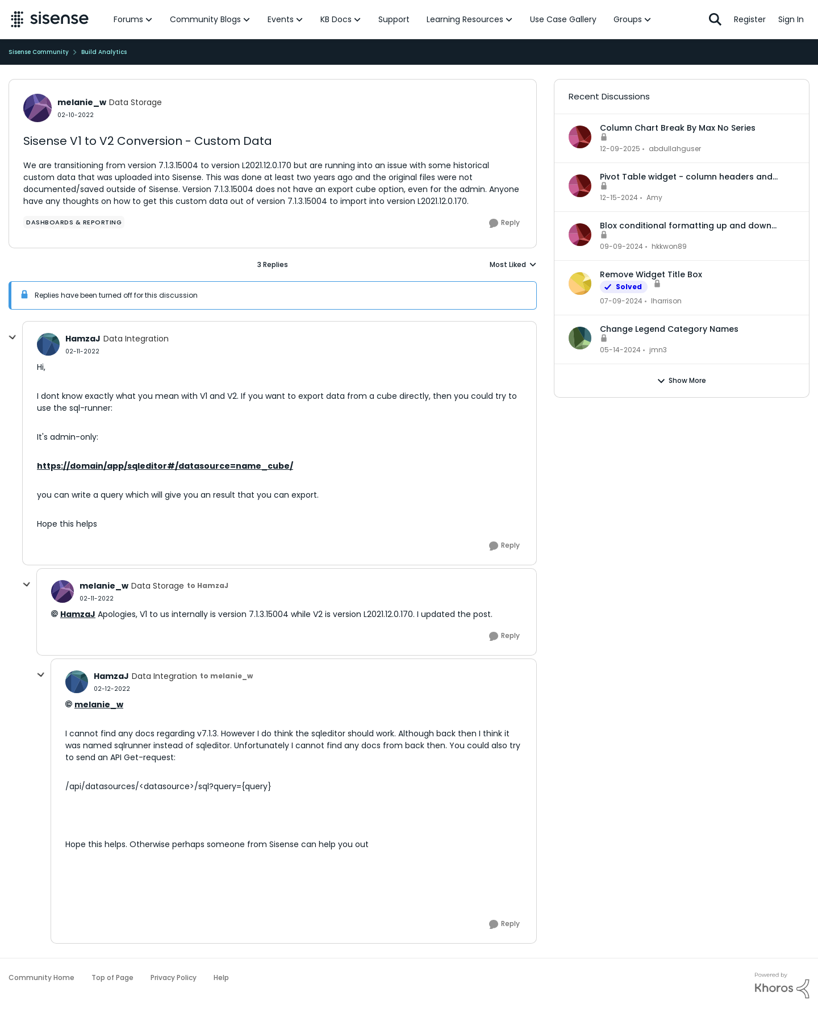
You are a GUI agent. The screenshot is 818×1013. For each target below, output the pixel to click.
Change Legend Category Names (669, 329)
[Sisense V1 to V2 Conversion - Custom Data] (82, 351)
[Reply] (504, 223)
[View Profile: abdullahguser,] (580, 137)
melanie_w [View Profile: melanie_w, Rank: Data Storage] (81, 102)
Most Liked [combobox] (513, 265)
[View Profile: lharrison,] (580, 283)
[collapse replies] (12, 337)
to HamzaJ (207, 585)
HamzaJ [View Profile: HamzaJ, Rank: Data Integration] (83, 338)
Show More (681, 381)
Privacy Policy (174, 977)
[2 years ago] (621, 301)
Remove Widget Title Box (651, 274)
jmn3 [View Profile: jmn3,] (658, 350)
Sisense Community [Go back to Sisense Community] (39, 52)
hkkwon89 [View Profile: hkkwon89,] (669, 246)
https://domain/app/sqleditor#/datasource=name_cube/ (165, 466)
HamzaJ (77, 614)
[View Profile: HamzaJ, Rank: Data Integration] (48, 344)
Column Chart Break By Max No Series (678, 128)
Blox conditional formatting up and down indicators (685, 225)
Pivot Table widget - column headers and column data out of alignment (686, 177)
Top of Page (112, 977)
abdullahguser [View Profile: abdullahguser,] (675, 148)
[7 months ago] (620, 149)
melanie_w (98, 704)
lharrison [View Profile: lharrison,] (666, 301)
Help (221, 977)
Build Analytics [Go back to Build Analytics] (104, 52)
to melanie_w (226, 676)
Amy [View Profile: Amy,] (654, 197)
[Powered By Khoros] (782, 986)
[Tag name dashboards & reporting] (73, 222)
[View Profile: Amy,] (580, 185)
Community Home (41, 977)
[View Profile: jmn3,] (580, 338)
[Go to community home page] (50, 19)
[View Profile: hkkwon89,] (580, 234)
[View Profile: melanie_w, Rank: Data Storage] (37, 108)
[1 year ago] (619, 198)
